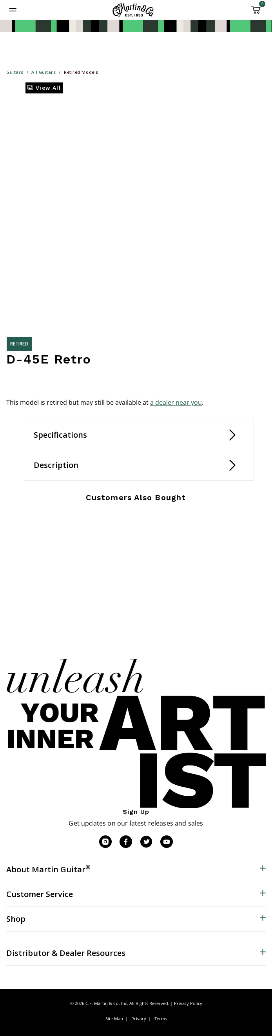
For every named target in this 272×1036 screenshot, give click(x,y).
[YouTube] (166, 841)
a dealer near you (176, 402)
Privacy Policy (188, 1003)
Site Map (114, 1018)
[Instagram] (105, 841)
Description (56, 465)
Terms (160, 1018)
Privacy (138, 1018)
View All (44, 87)
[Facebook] (126, 841)
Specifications (60, 434)
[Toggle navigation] (13, 10)
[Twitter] (146, 841)
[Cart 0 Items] (256, 12)
